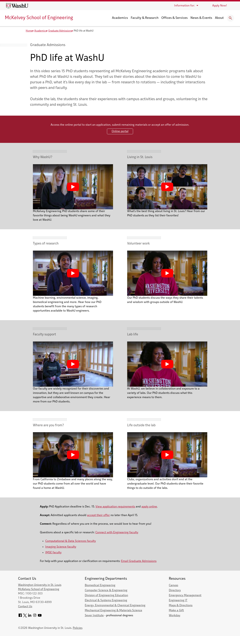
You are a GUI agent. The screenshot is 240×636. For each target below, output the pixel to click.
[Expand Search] (230, 18)
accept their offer (98, 515)
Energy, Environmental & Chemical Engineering (115, 605)
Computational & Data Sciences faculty (70, 541)
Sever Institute (94, 615)
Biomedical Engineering (100, 585)
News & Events (201, 18)
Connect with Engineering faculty (116, 532)
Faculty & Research (144, 18)
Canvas (173, 585)
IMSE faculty (53, 552)
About (219, 18)
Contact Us (25, 606)
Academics (120, 18)
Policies (77, 628)
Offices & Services (174, 18)
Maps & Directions (180, 605)
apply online (149, 506)
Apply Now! (219, 5)
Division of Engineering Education (106, 595)
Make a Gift (176, 610)
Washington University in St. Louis (39, 585)
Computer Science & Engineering (106, 590)
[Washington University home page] (17, 5)
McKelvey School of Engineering (39, 18)
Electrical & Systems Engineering (106, 600)
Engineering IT (178, 600)
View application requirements (115, 506)
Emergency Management (185, 595)
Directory (175, 590)
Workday (174, 615)
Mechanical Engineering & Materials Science (113, 610)
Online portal (120, 131)
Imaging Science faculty (60, 546)
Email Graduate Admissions (138, 561)
